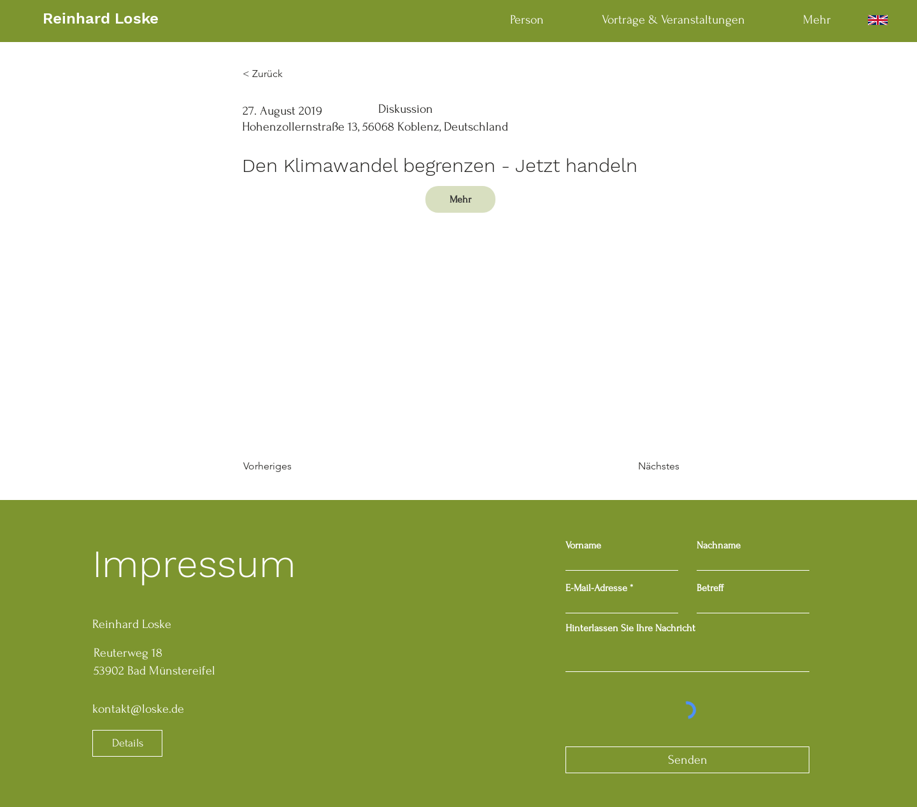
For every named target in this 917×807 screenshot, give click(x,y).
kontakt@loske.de (138, 709)
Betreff (710, 588)
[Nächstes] (647, 466)
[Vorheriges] (285, 466)
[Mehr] (460, 199)
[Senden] (687, 759)
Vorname (583, 545)
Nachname (719, 545)
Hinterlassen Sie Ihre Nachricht (630, 628)
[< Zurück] (285, 74)
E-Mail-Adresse (596, 588)
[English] (877, 20)
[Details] (127, 743)
